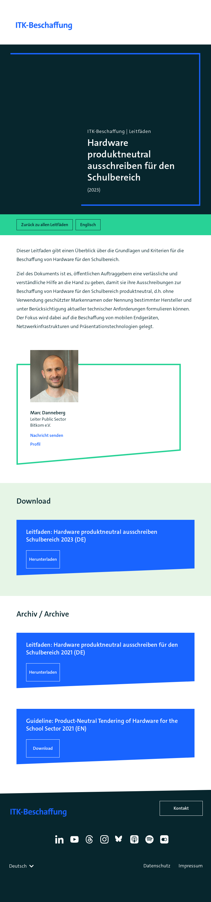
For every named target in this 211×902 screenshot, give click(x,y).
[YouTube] (75, 843)
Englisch (88, 224)
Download (43, 748)
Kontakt (181, 808)
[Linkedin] (60, 843)
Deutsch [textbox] (18, 866)
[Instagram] (105, 843)
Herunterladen (43, 559)
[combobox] (22, 866)
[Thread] (90, 843)
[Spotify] (150, 843)
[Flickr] (165, 843)
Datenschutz (156, 865)
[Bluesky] (120, 843)
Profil (35, 444)
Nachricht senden (46, 435)
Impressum (191, 865)
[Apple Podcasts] (135, 843)
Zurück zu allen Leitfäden (44, 224)
